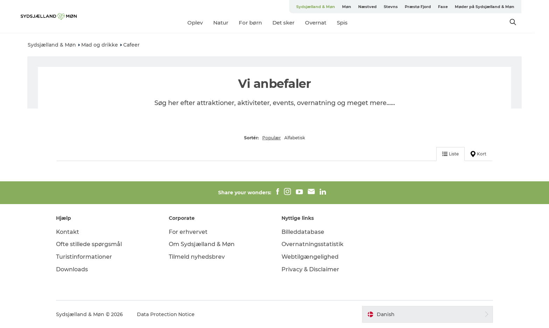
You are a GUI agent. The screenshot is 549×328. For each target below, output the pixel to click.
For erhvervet (188, 232)
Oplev (202, 22)
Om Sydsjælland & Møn (202, 244)
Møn (353, 6)
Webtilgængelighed (310, 256)
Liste (450, 153)
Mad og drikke (99, 45)
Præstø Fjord (425, 6)
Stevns (398, 6)
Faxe (450, 6)
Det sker (290, 22)
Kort (478, 154)
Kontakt (69, 232)
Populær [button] (271, 137)
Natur (227, 22)
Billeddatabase (303, 232)
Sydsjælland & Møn (322, 6)
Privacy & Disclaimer (310, 269)
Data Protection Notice (167, 314)
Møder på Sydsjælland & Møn (491, 6)
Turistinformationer (85, 256)
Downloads (73, 269)
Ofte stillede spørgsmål (90, 244)
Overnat (322, 22)
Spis (349, 22)
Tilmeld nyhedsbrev (197, 256)
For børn (257, 22)
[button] (426, 314)
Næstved (374, 6)
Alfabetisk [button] (294, 137)
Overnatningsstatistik (312, 244)
